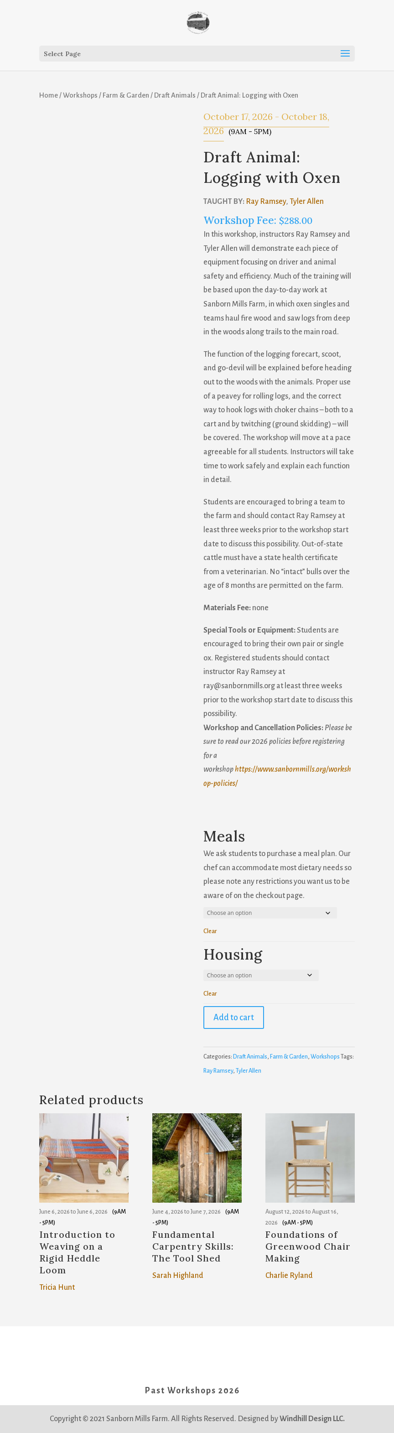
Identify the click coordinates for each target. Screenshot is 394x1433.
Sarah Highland (177, 1276)
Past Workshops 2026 (192, 1390)
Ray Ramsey (266, 201)
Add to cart (233, 1017)
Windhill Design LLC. (312, 1419)
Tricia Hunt (57, 1287)
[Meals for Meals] (270, 913)
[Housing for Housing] (261, 975)
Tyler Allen (307, 201)
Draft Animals (175, 95)
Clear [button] (210, 931)
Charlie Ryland (289, 1276)
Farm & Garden (126, 95)
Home (48, 95)
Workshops (80, 95)
